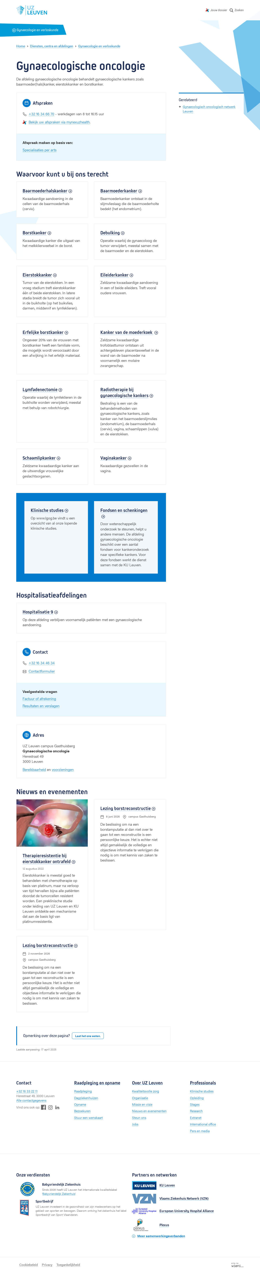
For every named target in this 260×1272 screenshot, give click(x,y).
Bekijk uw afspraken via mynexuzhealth (59, 121)
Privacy (47, 1264)
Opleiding (197, 1097)
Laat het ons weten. (88, 1036)
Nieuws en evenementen (149, 1110)
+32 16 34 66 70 (41, 113)
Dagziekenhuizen (86, 1097)
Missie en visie (142, 1104)
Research (196, 1110)
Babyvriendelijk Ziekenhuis (58, 1194)
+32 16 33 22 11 (27, 1091)
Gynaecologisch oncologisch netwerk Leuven (209, 108)
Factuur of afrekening (39, 698)
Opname (80, 1104)
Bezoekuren (82, 1110)
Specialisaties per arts (39, 149)
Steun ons (139, 1117)
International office (203, 1124)
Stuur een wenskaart (88, 1117)
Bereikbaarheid (34, 769)
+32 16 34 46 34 (42, 662)
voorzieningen (63, 769)
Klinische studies (201, 1091)
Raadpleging (83, 1091)
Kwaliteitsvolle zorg (145, 1091)
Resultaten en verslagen (41, 705)
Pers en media (200, 1130)
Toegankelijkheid (68, 1264)
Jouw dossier (218, 10)
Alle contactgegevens (31, 1100)
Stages (194, 1104)
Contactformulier (42, 671)
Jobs (135, 1124)
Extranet (196, 1117)
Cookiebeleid (28, 1264)
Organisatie (140, 1097)
